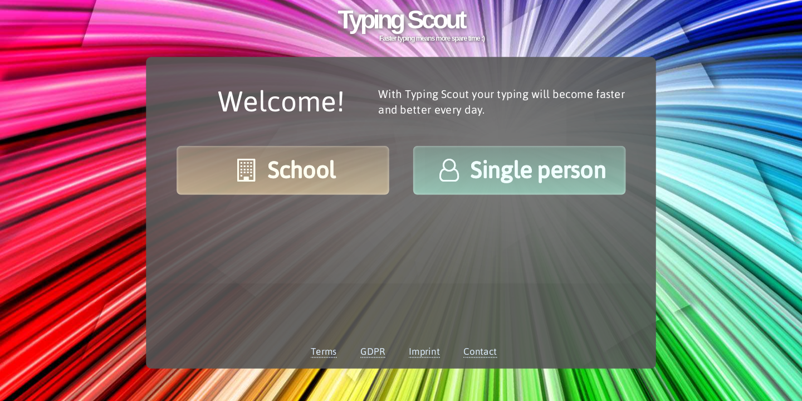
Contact (480, 351)
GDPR (372, 351)
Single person (519, 170)
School (283, 170)
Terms (324, 351)
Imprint (424, 351)
